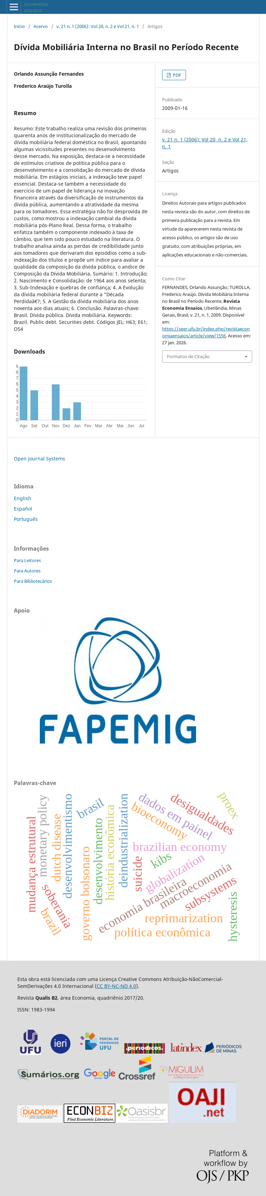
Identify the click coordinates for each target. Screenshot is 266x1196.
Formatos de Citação (188, 356)
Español (23, 508)
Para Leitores (27, 560)
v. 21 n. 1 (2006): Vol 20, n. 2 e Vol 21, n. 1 (97, 26)
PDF (176, 75)
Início (19, 26)
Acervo (41, 26)
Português (26, 519)
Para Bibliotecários (33, 581)
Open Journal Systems (39, 458)
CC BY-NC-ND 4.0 (116, 986)
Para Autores (27, 571)
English (22, 498)
